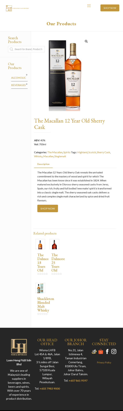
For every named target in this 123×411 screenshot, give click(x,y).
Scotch (92, 152)
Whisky (38, 156)
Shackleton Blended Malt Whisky (45, 304)
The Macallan (54, 152)
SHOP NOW (110, 8)
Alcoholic (18, 77)
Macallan (48, 156)
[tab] (43, 164)
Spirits (66, 152)
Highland (82, 152)
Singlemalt (60, 156)
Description (43, 164)
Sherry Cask (103, 152)
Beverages (18, 84)
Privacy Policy (104, 362)
